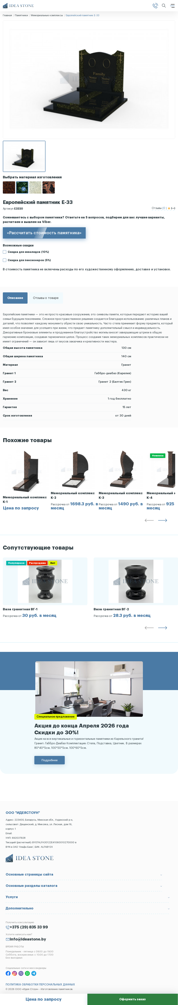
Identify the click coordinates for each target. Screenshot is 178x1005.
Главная (7, 15)
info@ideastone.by (28, 939)
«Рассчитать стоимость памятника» (44, 233)
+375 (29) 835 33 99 (29, 927)
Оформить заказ (132, 999)
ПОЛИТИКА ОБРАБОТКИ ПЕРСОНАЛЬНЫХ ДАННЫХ (40, 984)
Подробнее (50, 760)
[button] (149, 521)
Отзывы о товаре (46, 298)
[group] (27, 480)
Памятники (21, 15)
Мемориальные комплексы (47, 15)
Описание (15, 298)
